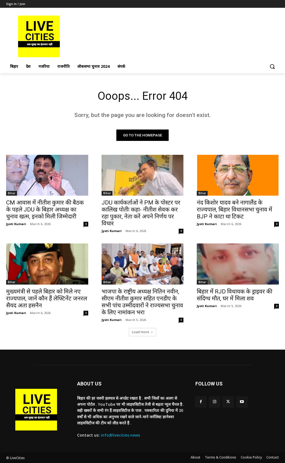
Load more (142, 332)
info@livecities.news (120, 435)
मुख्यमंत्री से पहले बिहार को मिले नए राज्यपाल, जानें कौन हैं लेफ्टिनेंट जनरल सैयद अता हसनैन (46, 298)
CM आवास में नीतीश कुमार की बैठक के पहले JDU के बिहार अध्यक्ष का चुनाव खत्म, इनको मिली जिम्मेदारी (45, 209)
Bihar (11, 193)
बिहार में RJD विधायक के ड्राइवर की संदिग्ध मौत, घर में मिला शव (234, 295)
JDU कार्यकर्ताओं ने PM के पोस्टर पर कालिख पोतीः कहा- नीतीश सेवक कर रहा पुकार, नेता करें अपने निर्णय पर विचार (141, 213)
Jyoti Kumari (16, 224)
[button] (272, 66)
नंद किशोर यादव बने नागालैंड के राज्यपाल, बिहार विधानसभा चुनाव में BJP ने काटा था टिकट (234, 209)
